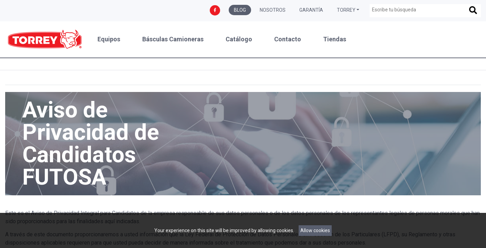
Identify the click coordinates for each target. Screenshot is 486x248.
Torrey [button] (346, 10)
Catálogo (239, 39)
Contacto (287, 39)
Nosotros (273, 10)
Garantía (311, 10)
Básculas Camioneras (173, 39)
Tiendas (334, 39)
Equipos (108, 39)
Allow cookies (315, 230)
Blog (240, 10)
